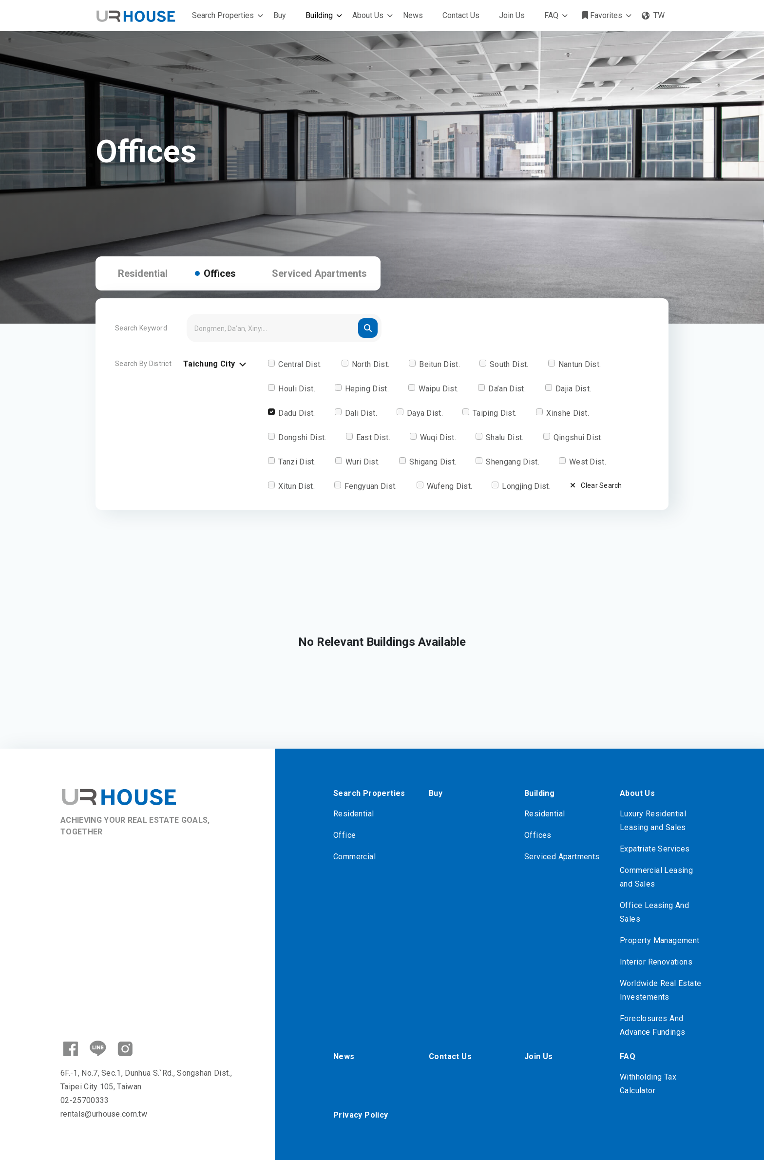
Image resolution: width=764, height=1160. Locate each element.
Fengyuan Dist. (370, 486)
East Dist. (373, 437)
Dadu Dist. (296, 413)
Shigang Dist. (432, 461)
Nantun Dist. (579, 364)
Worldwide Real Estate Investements (660, 990)
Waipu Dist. (439, 388)
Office (344, 835)
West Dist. (587, 461)
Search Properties (223, 15)
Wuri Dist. (362, 461)
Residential (143, 273)
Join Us (512, 15)
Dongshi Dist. (302, 437)
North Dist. (371, 364)
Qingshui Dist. (578, 437)
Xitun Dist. (296, 486)
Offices (220, 273)
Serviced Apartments (319, 273)
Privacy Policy (360, 1115)
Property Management (660, 940)
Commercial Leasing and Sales (656, 877)
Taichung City (215, 364)
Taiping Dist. (494, 413)
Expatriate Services (655, 848)
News (413, 15)
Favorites (602, 15)
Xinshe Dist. (567, 413)
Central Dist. (300, 364)
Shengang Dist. (512, 461)
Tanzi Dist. (297, 461)
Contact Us (460, 15)
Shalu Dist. (505, 437)
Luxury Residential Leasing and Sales (653, 820)
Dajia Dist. (573, 388)
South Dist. (509, 364)
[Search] (284, 328)
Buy (279, 15)
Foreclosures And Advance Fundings (652, 1025)
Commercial (354, 856)
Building (319, 15)
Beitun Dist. (439, 364)
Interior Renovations (656, 962)
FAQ (551, 15)
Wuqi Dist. (438, 437)
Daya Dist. (425, 413)
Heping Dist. (367, 388)
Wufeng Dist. (450, 486)
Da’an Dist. (507, 388)
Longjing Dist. (526, 486)
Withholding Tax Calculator (648, 1083)
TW (653, 15)
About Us (367, 15)
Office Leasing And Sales (654, 912)
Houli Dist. (296, 388)
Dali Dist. (361, 413)
